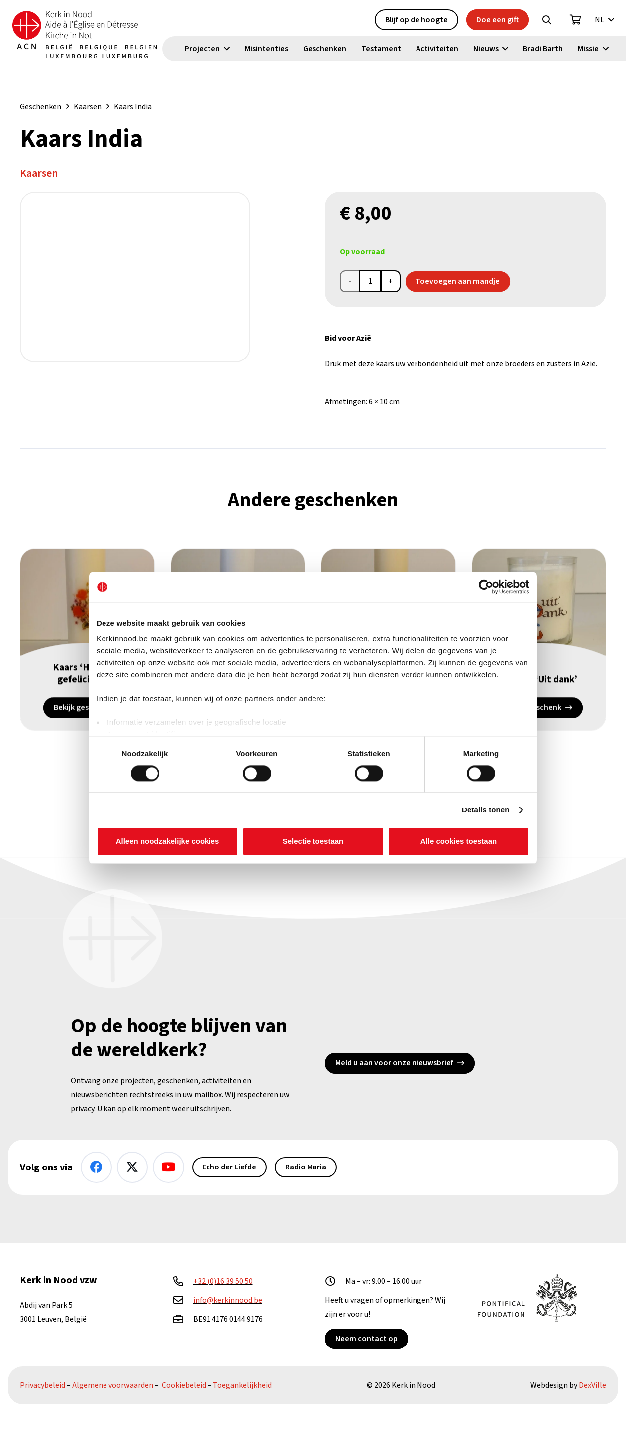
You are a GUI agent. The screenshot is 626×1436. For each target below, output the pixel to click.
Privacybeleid (42, 1385)
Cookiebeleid (184, 1385)
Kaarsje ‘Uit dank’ (539, 680)
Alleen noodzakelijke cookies (167, 841)
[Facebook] (96, 1167)
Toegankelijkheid (242, 1385)
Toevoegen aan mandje (458, 281)
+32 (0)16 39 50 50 (223, 1281)
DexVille (592, 1385)
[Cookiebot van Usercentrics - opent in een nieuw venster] (485, 586)
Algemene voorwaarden (112, 1385)
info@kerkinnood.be (227, 1300)
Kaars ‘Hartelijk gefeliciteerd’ (87, 674)
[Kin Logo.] (88, 35)
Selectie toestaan (313, 841)
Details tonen (485, 810)
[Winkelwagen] (576, 20)
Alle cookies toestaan (458, 841)
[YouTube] (168, 1167)
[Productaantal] (370, 281)
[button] (547, 20)
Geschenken (40, 106)
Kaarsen (88, 106)
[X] (132, 1167)
